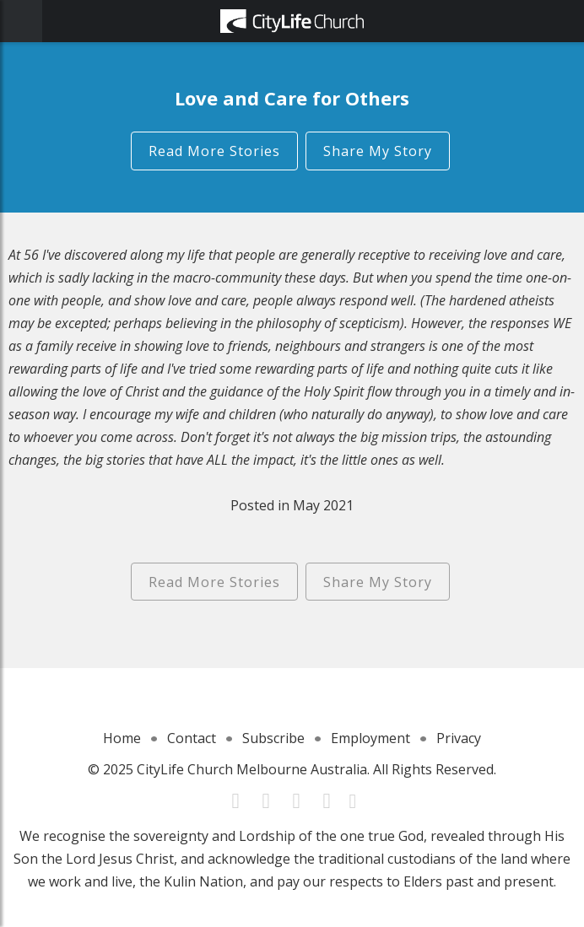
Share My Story (377, 151)
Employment (370, 738)
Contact (191, 738)
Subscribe (273, 738)
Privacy (458, 738)
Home (122, 738)
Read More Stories (214, 151)
